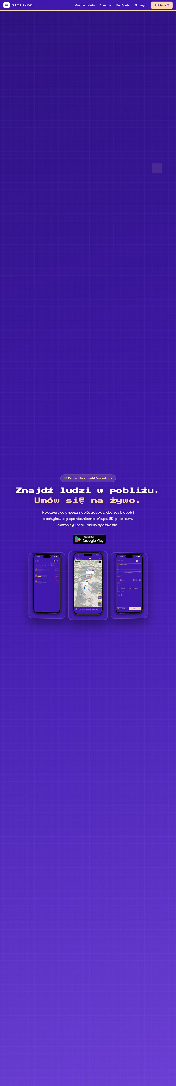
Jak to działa (85, 5)
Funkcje (106, 5)
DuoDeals (123, 5)
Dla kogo (140, 5)
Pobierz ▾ (162, 5)
